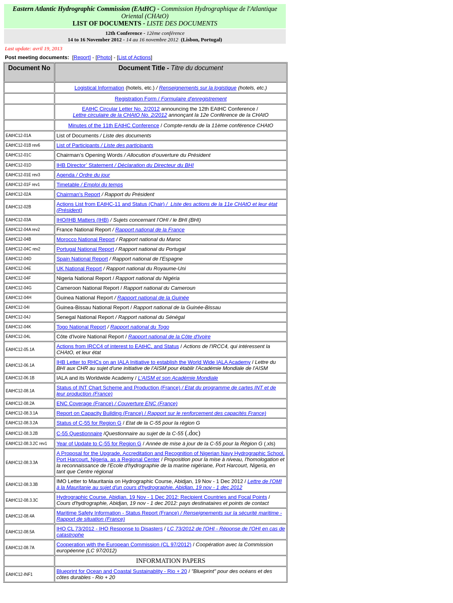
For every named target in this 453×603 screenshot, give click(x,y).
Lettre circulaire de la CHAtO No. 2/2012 (120, 115)
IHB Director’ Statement (125, 165)
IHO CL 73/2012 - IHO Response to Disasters (109, 529)
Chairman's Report (78, 194)
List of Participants (104, 145)
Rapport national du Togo (139, 327)
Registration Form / (171, 99)
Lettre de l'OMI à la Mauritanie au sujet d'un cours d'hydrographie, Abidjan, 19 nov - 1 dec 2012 (169, 484)
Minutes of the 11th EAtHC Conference (113, 125)
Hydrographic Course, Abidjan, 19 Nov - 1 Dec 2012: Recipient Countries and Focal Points (161, 497)
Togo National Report (81, 327)
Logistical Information (99, 88)
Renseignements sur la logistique (198, 88)
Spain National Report (82, 259)
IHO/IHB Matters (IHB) (82, 220)
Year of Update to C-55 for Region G (98, 443)
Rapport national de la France (150, 230)
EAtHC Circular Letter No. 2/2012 (121, 109)
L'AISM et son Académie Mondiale (178, 378)
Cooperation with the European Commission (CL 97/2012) (123, 544)
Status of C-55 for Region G (88, 423)
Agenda (83, 175)
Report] (82, 57)
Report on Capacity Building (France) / (161, 413)
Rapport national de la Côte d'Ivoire (169, 337)
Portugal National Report (85, 249)
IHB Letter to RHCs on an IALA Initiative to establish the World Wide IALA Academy (153, 362)
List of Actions (134, 57)
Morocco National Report (85, 239)
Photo (104, 57)
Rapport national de (153, 298)
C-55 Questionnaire (79, 433)
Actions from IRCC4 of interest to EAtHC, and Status (117, 346)
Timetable (89, 185)
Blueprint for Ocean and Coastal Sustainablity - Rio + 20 (121, 571)
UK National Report (79, 268)
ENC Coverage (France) (116, 403)
